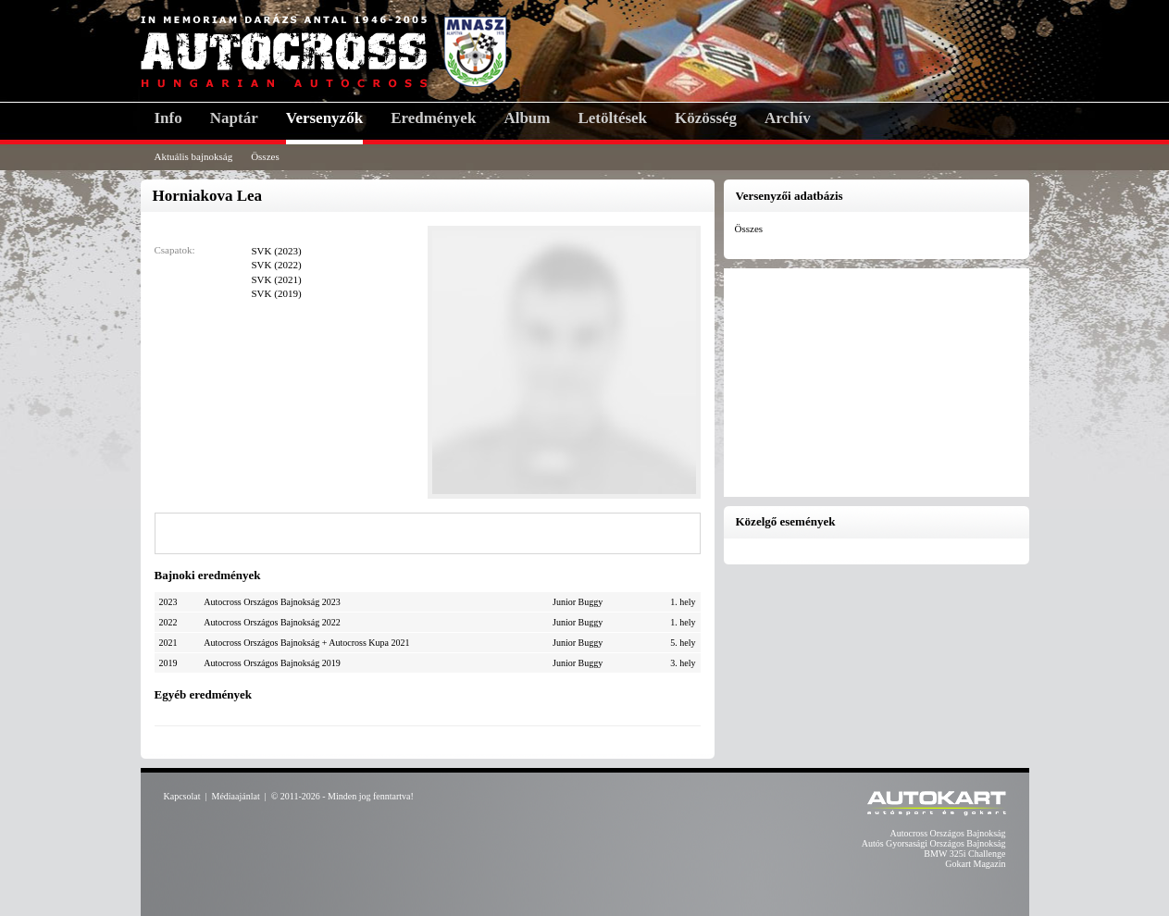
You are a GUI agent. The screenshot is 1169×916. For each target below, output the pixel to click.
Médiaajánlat (236, 796)
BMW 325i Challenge (964, 853)
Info (168, 118)
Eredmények (433, 118)
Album (527, 118)
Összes (265, 156)
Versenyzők (324, 118)
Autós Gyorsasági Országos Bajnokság (934, 843)
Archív (788, 118)
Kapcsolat (182, 796)
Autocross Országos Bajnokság (948, 833)
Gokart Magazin (975, 864)
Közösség (706, 118)
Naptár (234, 118)
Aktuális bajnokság (194, 156)
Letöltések (612, 118)
